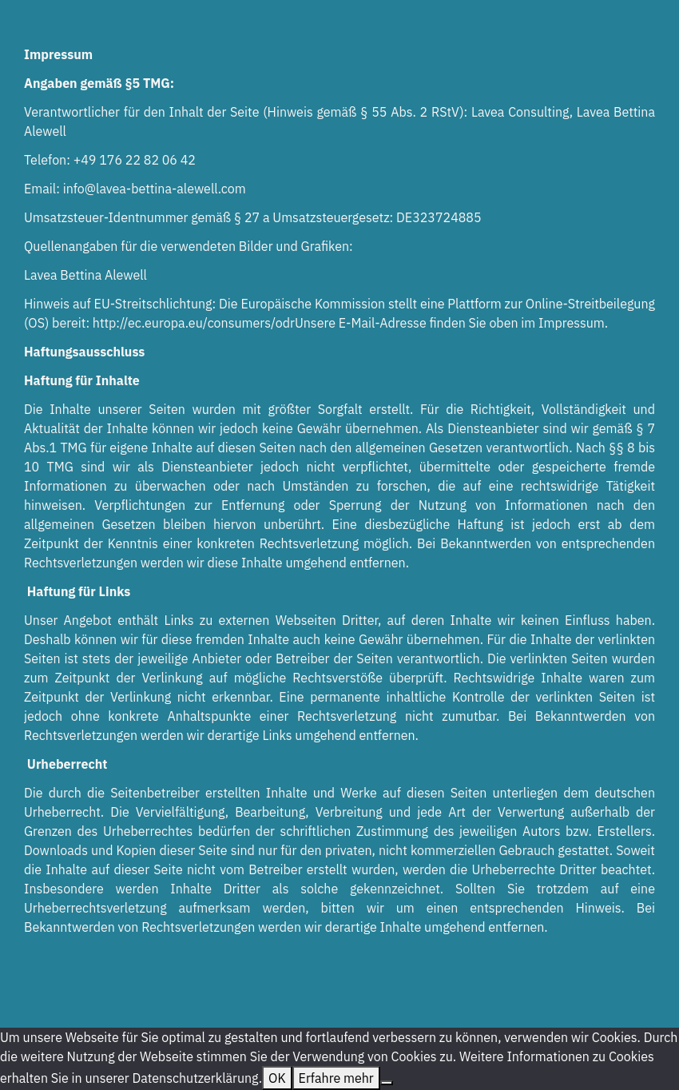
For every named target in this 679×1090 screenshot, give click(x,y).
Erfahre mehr (336, 1078)
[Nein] (386, 1082)
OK (276, 1078)
